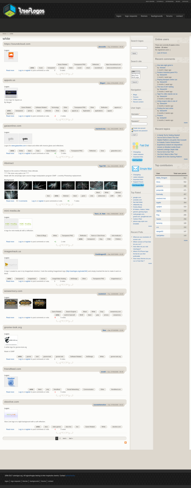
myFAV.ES (185, 1)
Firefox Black (137, 207)
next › (65, 438)
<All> (135, 72)
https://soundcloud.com (17, 44)
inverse (43, 278)
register (28, 70)
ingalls (158, 203)
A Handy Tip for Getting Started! (168, 135)
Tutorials (160, 1)
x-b (157, 227)
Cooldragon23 (100, 254)
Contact (179, 16)
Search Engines (71, 311)
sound (79, 68)
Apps (65, 111)
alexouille (102, 47)
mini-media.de (12, 211)
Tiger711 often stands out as (167, 94)
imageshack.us (12, 251)
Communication (89, 389)
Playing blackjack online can (167, 80)
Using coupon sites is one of (167, 101)
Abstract (9, 163)
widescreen (101, 196)
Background (135, 74)
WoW (81, 315)
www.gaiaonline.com (18, 146)
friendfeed (57, 389)
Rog (157, 215)
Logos (118, 16)
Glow (102, 151)
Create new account (139, 128)
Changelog (137, 152)
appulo (110, 111)
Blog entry (135, 76)
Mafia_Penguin (161, 178)
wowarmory (117, 315)
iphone (30, 111)
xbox (46, 427)
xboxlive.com (11, 402)
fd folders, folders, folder (141, 209)
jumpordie (159, 190)
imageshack (32, 278)
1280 (111, 196)
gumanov (159, 186)
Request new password (140, 130)
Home (4, 33)
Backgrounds (157, 16)
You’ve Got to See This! (165, 152)
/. (8, 33)
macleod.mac (101, 129)
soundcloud (98, 68)
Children (118, 239)
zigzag (158, 211)
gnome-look (47, 356)
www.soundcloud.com (114, 68)
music (41, 68)
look (37, 356)
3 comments (23, 201)
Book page (135, 78)
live (77, 427)
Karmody (159, 194)
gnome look (59, 356)
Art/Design (74, 278)
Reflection (96, 64)
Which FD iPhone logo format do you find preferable (140, 254)
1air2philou (160, 235)
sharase (162, 68)
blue (48, 196)
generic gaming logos (140, 212)
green (83, 196)
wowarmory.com (13, 291)
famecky (159, 223)
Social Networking (73, 389)
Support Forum (138, 182)
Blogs (178, 1)
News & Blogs (41, 235)
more (150, 226)
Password (135, 121)
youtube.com (137, 200)
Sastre (158, 219)
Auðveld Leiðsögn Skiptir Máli (167, 149)
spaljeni (159, 207)
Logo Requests (131, 16)
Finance (160, 115)
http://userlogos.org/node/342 (76, 271)
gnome (29, 356)
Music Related (62, 64)
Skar (104, 330)
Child (108, 239)
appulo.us (9, 80)
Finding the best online (165, 108)
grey (97, 315)
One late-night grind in (165, 65)
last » (71, 438)
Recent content (138, 102)
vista (91, 196)
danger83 (159, 231)
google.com (137, 197)
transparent (51, 68)
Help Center (150, 1)
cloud (88, 68)
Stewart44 (163, 75)
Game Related (26, 107)
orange (62, 68)
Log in (21, 70)
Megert (102, 83)
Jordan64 (163, 118)
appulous (10, 113)
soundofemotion (100, 405)
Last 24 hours (162, 53)
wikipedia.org (137, 204)
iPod (57, 111)
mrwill (103, 372)
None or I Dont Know (98, 235)
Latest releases (138, 154)
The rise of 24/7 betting (165, 87)
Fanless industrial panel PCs (167, 72)
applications (99, 111)
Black (98, 192)
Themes (144, 16)
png (47, 389)
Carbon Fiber (137, 219)
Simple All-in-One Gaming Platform (169, 157)
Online (21, 151)
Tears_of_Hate (100, 214)
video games (57, 427)
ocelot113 (102, 294)
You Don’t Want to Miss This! (167, 154)
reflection (48, 111)
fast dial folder (138, 202)
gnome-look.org (13, 327)
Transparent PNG (79, 64)
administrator (70, 476)
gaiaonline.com (12, 126)
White (106, 192)
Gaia (37, 151)
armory (106, 315)
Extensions (169, 1)
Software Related (41, 107)
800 (119, 196)
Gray (101, 311)
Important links (138, 157)
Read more (10, 70)
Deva (158, 182)
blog (101, 239)
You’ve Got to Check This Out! (168, 138)
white (11, 33)
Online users (137, 99)
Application (86, 111)
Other (92, 107)
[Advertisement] (95, 25)
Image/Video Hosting (59, 278)
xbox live (68, 427)
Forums (169, 16)
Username (135, 114)
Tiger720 (102, 166)
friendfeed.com (12, 369)
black (71, 68)
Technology (55, 107)
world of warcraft (69, 315)
